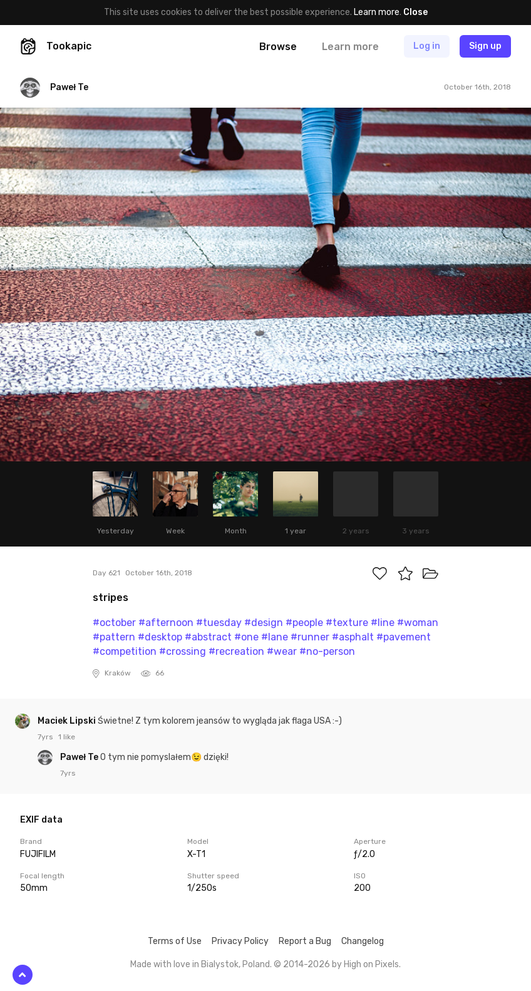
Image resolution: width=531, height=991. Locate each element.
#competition (125, 651)
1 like (66, 736)
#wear (282, 651)
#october (114, 623)
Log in (426, 46)
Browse (278, 47)
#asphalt (353, 637)
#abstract (208, 637)
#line (382, 623)
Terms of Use (175, 941)
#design (263, 623)
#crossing (182, 651)
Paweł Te (80, 757)
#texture (347, 623)
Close (415, 12)
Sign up (485, 46)
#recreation (236, 651)
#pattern (114, 637)
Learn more (377, 12)
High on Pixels (371, 964)
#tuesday (219, 623)
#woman (417, 623)
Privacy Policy (240, 941)
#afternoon (165, 623)
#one (246, 637)
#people (304, 623)
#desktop (160, 637)
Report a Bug (305, 941)
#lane (274, 637)
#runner (310, 637)
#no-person (327, 651)
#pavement (403, 637)
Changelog (362, 941)
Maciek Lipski (68, 721)
